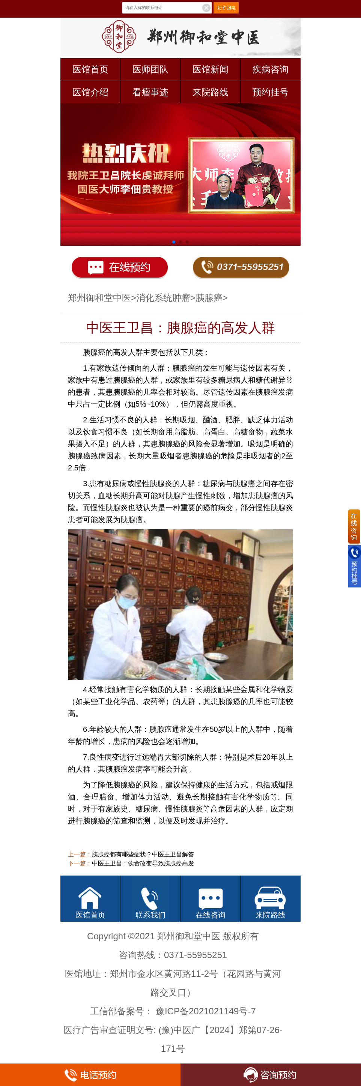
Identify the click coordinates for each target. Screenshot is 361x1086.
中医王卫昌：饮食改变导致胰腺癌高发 (143, 863)
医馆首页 (90, 69)
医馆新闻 (211, 69)
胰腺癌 (209, 298)
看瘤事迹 (150, 92)
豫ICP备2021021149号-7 (206, 1011)
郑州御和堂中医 (99, 298)
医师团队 (150, 69)
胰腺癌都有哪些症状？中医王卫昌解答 (143, 854)
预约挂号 (271, 92)
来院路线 (211, 92)
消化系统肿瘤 (163, 298)
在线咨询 (211, 915)
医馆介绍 (90, 92)
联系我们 (150, 915)
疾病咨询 (271, 69)
